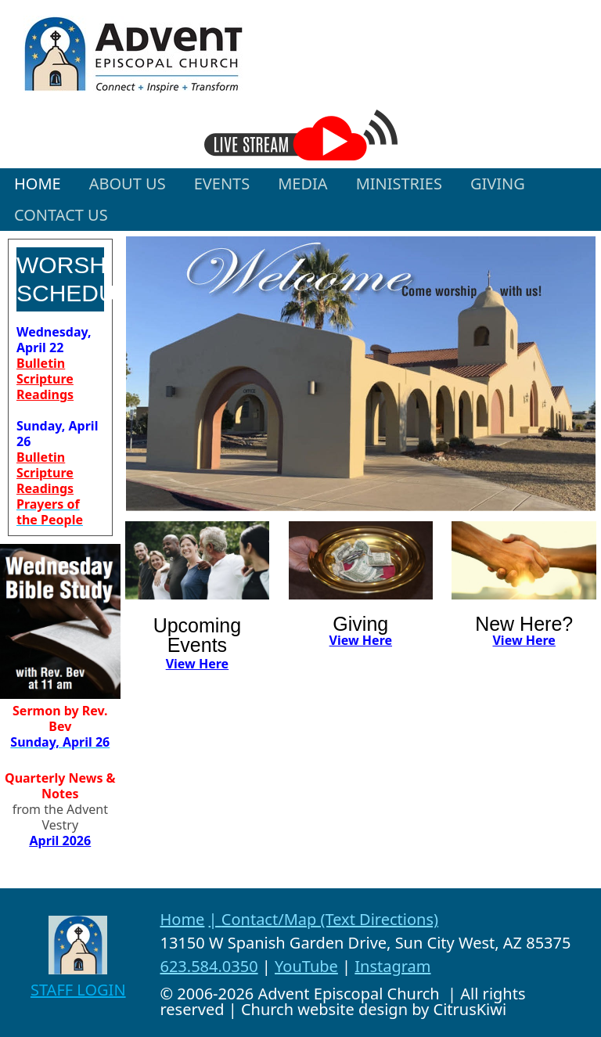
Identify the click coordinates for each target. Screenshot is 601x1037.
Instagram (392, 966)
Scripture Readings (45, 386)
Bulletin (40, 363)
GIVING (497, 183)
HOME (37, 183)
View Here (197, 663)
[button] (127, 184)
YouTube (306, 966)
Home (182, 919)
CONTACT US (61, 214)
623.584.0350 (208, 966)
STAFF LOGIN (78, 989)
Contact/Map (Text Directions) (329, 919)
